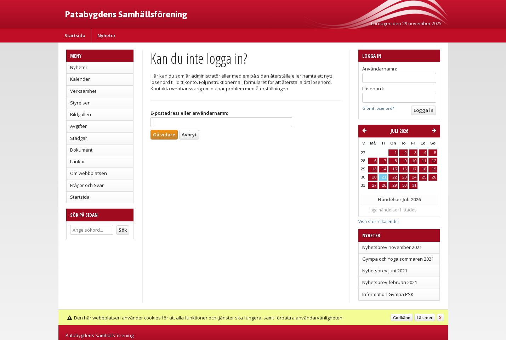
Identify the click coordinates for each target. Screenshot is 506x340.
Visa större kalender (378, 221)
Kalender (80, 79)
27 (374, 185)
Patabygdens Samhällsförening (126, 14)
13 (374, 169)
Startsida (74, 35)
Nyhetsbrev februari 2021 (389, 282)
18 (424, 169)
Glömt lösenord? (378, 108)
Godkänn (401, 317)
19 (434, 169)
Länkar (77, 161)
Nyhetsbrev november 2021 (392, 247)
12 (434, 161)
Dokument (81, 150)
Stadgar (78, 138)
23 (404, 177)
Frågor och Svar (87, 185)
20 (374, 177)
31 (414, 185)
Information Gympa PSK (388, 294)
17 (414, 169)
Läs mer (425, 317)
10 (414, 161)
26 (434, 177)
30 (404, 185)
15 (394, 169)
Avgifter (78, 126)
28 (384, 185)
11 (424, 161)
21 (384, 177)
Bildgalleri (80, 114)
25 (424, 177)
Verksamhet (83, 91)
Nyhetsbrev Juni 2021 (384, 270)
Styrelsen (80, 103)
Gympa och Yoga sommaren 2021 (398, 259)
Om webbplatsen (88, 173)
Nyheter (106, 35)
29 (394, 185)
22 (394, 177)
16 (404, 169)
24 (414, 177)
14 (384, 169)
